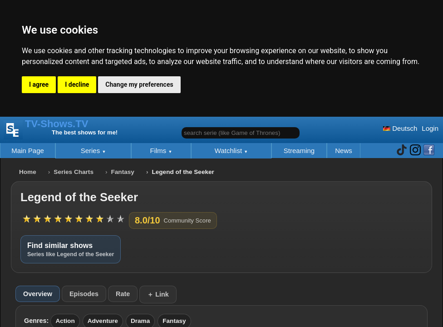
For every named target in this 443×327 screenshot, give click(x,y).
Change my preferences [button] (139, 84)
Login (430, 128)
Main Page (27, 150)
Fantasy (122, 171)
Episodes (83, 293)
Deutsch (400, 128)
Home (27, 171)
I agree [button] (39, 84)
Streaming (299, 150)
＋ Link (158, 294)
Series (91, 150)
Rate (123, 293)
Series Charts (74, 171)
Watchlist (229, 150)
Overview (37, 293)
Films (159, 150)
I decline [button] (77, 84)
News (343, 150)
